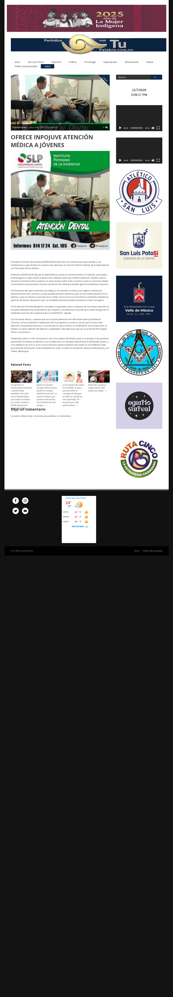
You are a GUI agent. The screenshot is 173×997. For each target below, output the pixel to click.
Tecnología (90, 62)
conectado (38, 416)
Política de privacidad (26, 66)
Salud (47, 66)
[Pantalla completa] (158, 128)
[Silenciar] (153, 128)
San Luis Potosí (36, 62)
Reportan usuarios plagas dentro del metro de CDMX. (97, 388)
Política (72, 62)
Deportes (56, 62)
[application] (139, 119)
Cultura (149, 62)
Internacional (131, 62)
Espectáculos (110, 62)
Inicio (17, 62)
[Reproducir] (120, 128)
